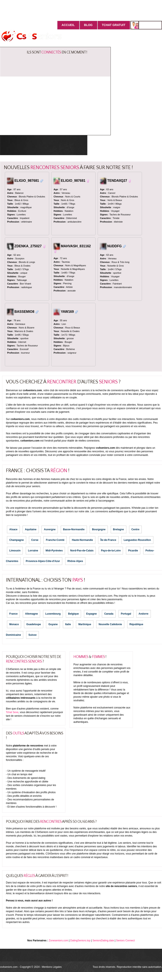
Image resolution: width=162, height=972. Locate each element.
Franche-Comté (55, 540)
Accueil (68, 25)
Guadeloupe (33, 624)
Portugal (126, 613)
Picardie (133, 550)
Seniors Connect (125, 940)
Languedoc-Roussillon (137, 540)
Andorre (143, 613)
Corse (34, 540)
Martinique (84, 624)
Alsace (13, 529)
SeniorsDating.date (103, 940)
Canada (108, 613)
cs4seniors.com (9, 966)
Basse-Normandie (74, 529)
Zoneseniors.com (58, 940)
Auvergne (49, 529)
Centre (135, 529)
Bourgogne (98, 529)
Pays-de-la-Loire (111, 550)
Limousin (14, 550)
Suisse (32, 634)
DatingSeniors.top (80, 940)
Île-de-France (108, 540)
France (13, 613)
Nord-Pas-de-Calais (82, 550)
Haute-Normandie (82, 540)
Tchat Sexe (12, 712)
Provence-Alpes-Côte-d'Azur (43, 561)
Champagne (16, 540)
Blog (88, 25)
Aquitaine (30, 529)
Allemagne (31, 613)
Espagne (91, 613)
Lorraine (33, 550)
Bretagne (118, 529)
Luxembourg (53, 613)
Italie (68, 624)
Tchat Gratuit (113, 25)
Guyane (53, 624)
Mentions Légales (52, 966)
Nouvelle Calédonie (110, 624)
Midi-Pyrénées (54, 550)
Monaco (14, 624)
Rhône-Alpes (75, 561)
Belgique (73, 613)
